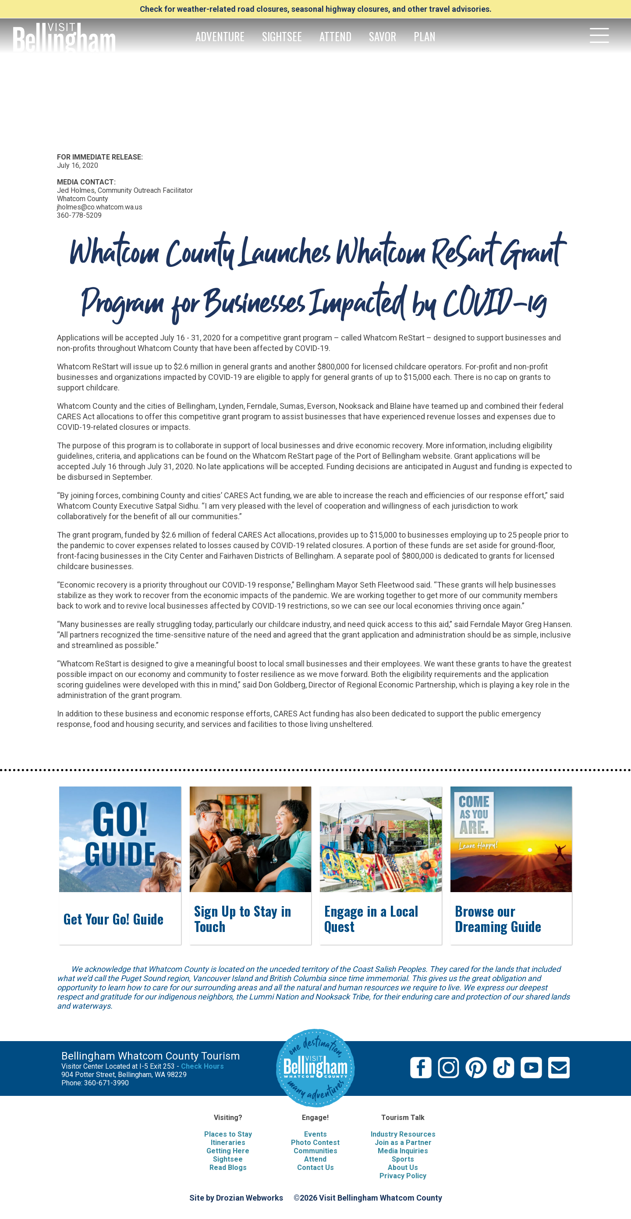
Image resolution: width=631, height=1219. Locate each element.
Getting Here (227, 1151)
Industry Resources (403, 1134)
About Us (403, 1167)
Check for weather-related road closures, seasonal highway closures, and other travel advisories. (316, 9)
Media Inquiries (403, 1151)
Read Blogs (228, 1167)
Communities (315, 1151)
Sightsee (228, 1159)
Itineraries (228, 1142)
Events (315, 1134)
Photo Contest (315, 1142)
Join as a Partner (403, 1142)
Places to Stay (228, 1134)
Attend (315, 1159)
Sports (403, 1159)
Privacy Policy (402, 1176)
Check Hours (202, 1066)
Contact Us (315, 1167)
